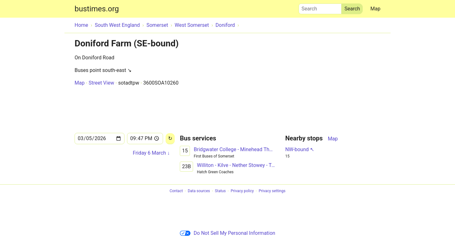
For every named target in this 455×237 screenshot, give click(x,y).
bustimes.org (97, 8)
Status (220, 191)
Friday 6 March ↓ (151, 153)
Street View (101, 83)
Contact (176, 191)
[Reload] (170, 138)
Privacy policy (242, 191)
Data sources (199, 191)
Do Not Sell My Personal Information (227, 233)
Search (320, 7)
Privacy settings (272, 191)
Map (375, 9)
